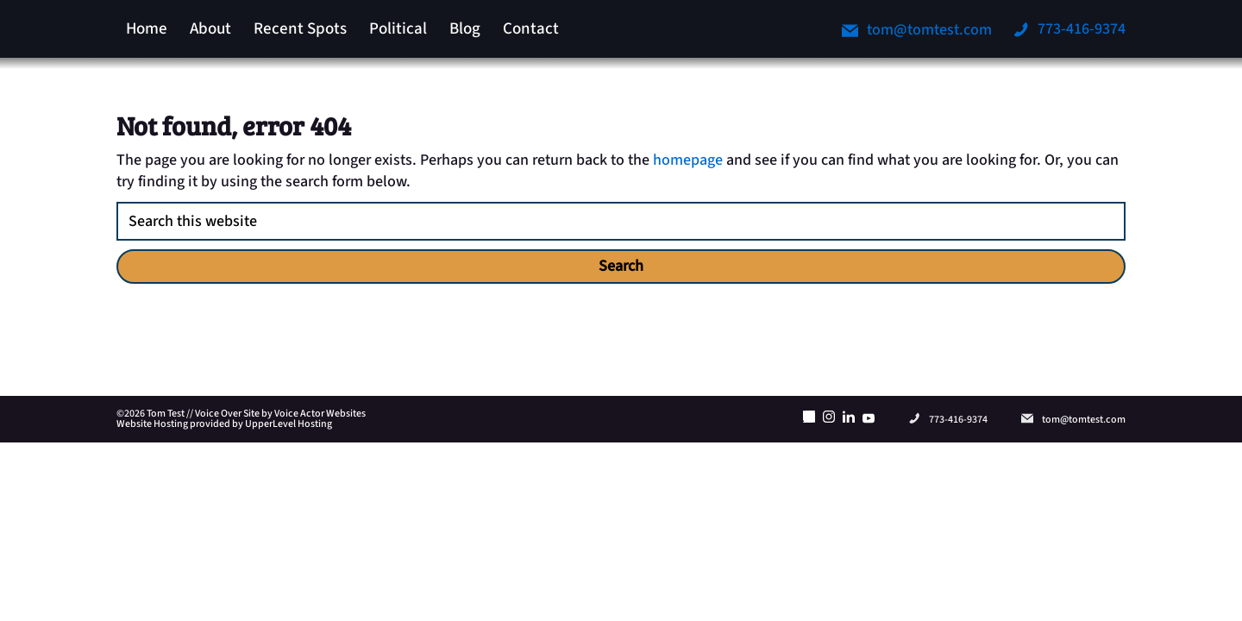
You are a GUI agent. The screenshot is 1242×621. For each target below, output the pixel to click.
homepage (688, 160)
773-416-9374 (1069, 29)
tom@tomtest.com (917, 30)
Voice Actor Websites (320, 413)
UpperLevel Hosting (288, 424)
